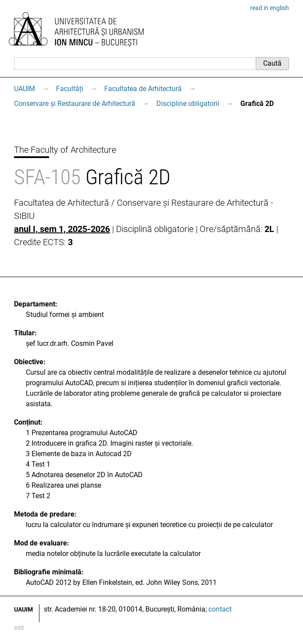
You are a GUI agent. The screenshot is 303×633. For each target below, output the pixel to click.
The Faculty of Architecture (65, 149)
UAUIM (24, 88)
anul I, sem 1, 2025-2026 (62, 229)
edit (19, 627)
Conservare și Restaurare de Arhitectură (74, 103)
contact (220, 609)
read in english (269, 7)
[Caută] (135, 63)
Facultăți (69, 88)
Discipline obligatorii (187, 103)
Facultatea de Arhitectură (143, 88)
